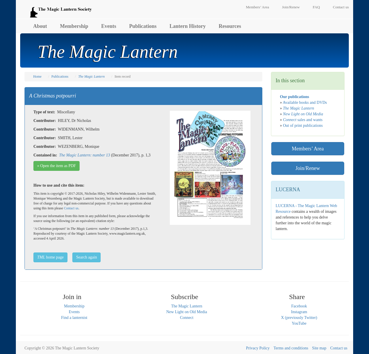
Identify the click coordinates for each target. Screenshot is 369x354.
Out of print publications (303, 125)
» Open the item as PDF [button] (56, 166)
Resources (230, 26)
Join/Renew (291, 7)
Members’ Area (257, 7)
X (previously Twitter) (299, 317)
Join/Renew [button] (307, 168)
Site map (319, 348)
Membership (74, 26)
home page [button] (50, 257)
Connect (186, 317)
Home (37, 76)
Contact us (341, 7)
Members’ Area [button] (308, 149)
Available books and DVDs (305, 102)
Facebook (299, 306)
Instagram (299, 312)
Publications (143, 26)
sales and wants (303, 120)
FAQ (316, 7)
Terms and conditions (291, 348)
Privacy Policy (258, 348)
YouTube (299, 323)
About (40, 26)
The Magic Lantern (186, 306)
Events (108, 26)
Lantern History (188, 26)
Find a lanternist (74, 317)
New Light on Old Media (186, 312)
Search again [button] (86, 257)
